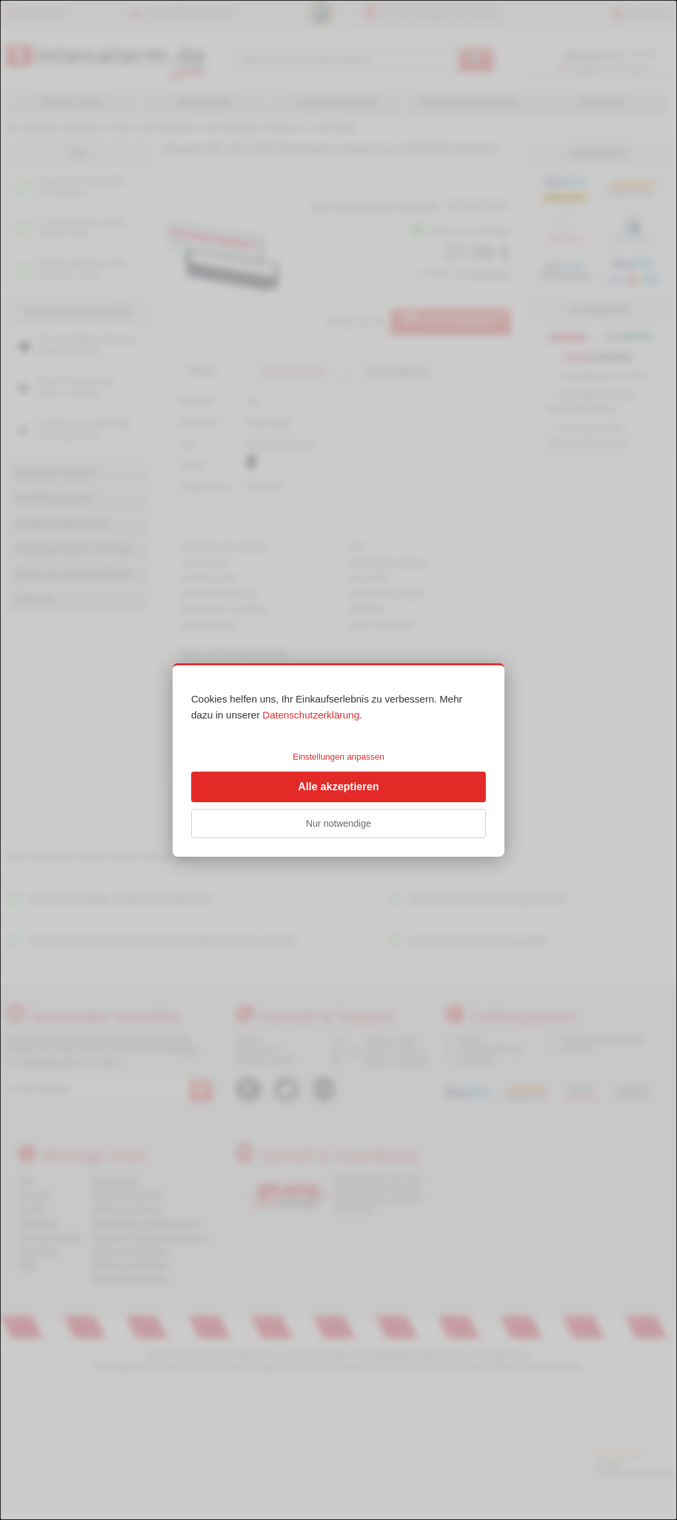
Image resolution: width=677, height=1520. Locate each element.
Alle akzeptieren (338, 786)
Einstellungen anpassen (338, 757)
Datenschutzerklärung (311, 714)
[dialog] (338, 760)
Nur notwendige (338, 823)
